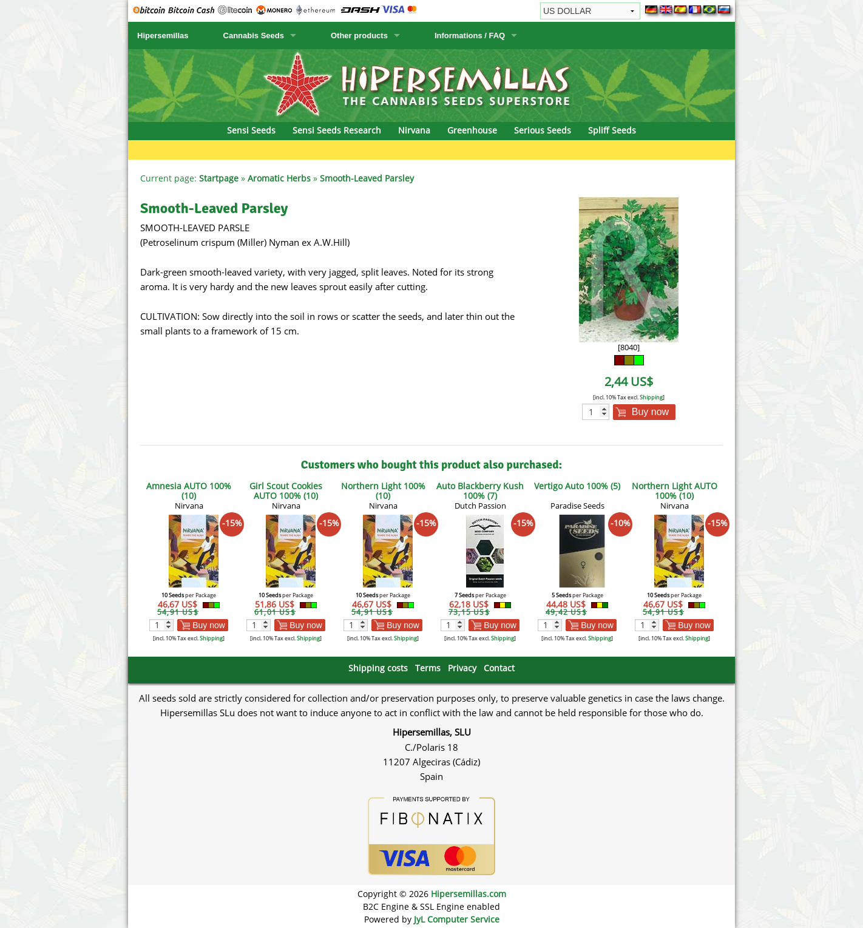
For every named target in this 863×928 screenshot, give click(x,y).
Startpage (219, 178)
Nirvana (414, 130)
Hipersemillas (163, 35)
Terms (428, 668)
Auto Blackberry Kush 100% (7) (480, 490)
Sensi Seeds (251, 130)
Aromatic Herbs (279, 178)
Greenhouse (472, 130)
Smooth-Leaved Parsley (367, 178)
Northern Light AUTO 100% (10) (674, 490)
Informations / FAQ (470, 35)
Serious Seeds (542, 130)
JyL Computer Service (456, 919)
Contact (499, 668)
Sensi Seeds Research (337, 130)
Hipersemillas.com (468, 893)
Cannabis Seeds (253, 35)
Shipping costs (378, 668)
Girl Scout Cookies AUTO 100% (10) (285, 490)
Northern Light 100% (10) (383, 490)
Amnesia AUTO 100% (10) (188, 490)
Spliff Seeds (612, 130)
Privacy (462, 668)
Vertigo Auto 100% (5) (577, 486)
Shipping (651, 397)
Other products (359, 35)
